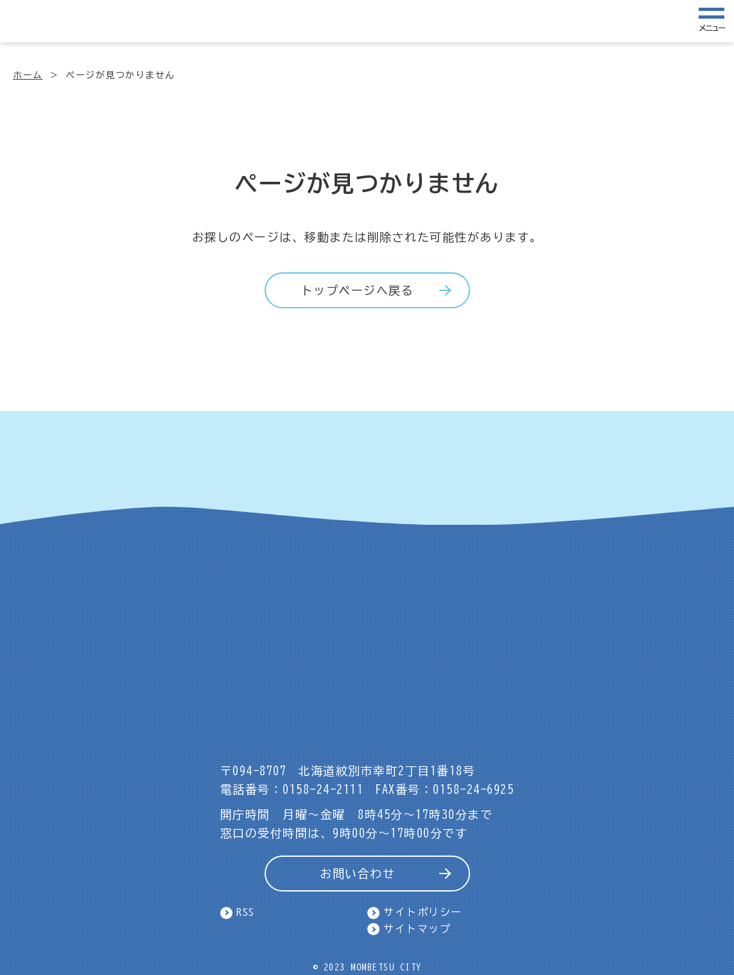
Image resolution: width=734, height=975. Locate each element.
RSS (245, 912)
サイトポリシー (422, 912)
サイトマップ (417, 929)
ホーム (28, 75)
